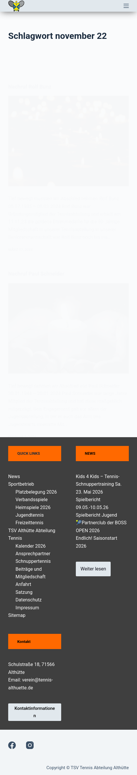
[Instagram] (30, 745)
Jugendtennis (30, 515)
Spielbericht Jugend (96, 515)
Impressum (27, 607)
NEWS (90, 453)
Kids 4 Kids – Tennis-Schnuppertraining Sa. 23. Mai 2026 (98, 484)
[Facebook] (12, 745)
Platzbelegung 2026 (36, 492)
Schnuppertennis (33, 561)
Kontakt (23, 641)
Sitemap (16, 615)
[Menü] (126, 5)
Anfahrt (23, 584)
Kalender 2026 (31, 546)
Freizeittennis (29, 522)
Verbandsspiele (32, 499)
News (14, 476)
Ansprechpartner (33, 553)
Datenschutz (29, 600)
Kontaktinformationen (34, 712)
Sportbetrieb (21, 484)
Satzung (24, 592)
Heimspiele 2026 (33, 507)
